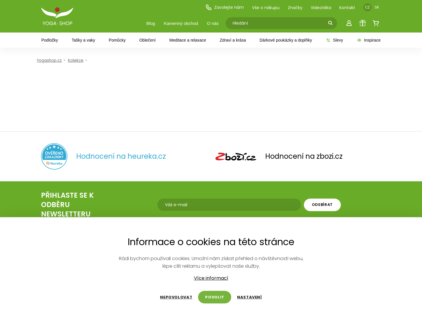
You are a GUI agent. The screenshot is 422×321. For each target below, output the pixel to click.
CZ (367, 7)
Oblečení (147, 40)
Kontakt (347, 8)
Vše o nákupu (266, 8)
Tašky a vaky (83, 40)
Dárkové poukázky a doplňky (286, 40)
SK (377, 7)
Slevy (334, 40)
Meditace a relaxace (187, 40)
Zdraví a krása (233, 40)
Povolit (214, 297)
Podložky (49, 40)
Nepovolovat (176, 297)
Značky (295, 8)
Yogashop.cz (49, 60)
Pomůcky (117, 40)
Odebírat (322, 204)
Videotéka (321, 8)
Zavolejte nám (224, 7)
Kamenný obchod (181, 23)
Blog (150, 23)
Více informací (211, 278)
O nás (213, 23)
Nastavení (249, 297)
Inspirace (369, 40)
